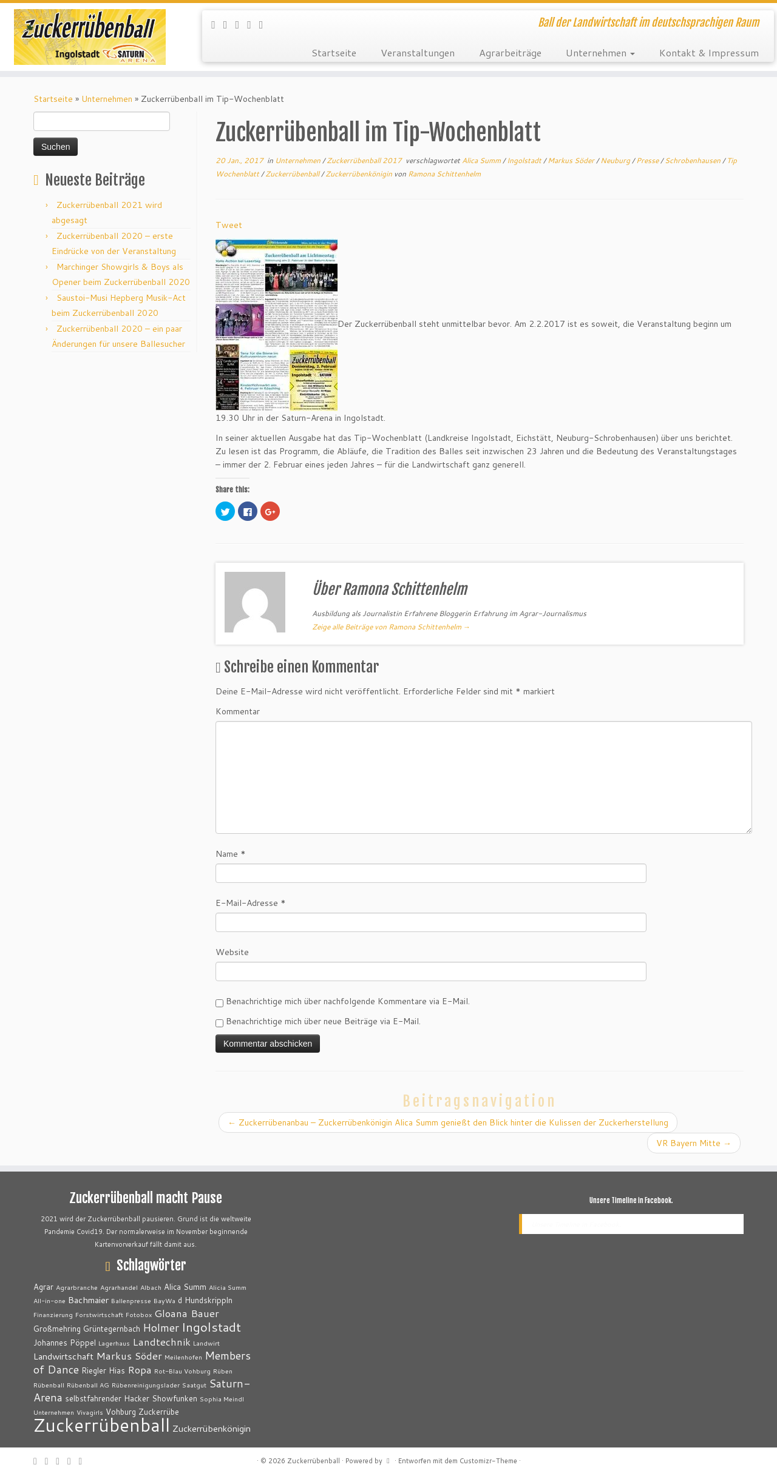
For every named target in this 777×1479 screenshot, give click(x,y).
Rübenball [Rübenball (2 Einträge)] (48, 1384)
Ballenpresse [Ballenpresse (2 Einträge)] (131, 1300)
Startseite (333, 52)
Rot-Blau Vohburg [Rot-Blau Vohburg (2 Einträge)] (182, 1370)
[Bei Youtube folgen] (265, 24)
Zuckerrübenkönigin (359, 174)
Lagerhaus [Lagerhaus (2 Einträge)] (114, 1342)
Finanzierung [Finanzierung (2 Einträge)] (53, 1314)
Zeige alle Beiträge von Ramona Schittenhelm (391, 627)
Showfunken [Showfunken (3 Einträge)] (174, 1398)
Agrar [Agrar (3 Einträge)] (43, 1286)
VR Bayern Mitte (693, 1143)
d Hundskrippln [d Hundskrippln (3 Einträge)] (205, 1300)
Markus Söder (572, 160)
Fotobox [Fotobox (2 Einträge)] (139, 1314)
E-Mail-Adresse (250, 903)
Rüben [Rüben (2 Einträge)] (222, 1370)
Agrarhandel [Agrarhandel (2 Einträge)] (119, 1287)
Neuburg (616, 160)
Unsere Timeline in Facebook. (631, 1200)
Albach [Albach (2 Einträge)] (150, 1287)
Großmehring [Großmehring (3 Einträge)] (57, 1328)
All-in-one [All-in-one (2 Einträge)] (49, 1300)
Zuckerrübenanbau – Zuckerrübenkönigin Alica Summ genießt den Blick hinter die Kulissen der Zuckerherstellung (448, 1122)
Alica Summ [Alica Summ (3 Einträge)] (185, 1286)
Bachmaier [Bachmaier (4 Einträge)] (88, 1299)
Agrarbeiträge (510, 52)
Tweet (228, 225)
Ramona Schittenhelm (444, 174)
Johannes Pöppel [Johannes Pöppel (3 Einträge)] (64, 1342)
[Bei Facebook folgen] (242, 24)
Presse (648, 160)
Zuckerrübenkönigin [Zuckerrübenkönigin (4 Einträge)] (211, 1428)
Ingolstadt (525, 160)
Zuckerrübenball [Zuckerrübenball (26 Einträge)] (101, 1424)
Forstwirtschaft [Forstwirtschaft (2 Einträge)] (99, 1314)
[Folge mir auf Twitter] (229, 24)
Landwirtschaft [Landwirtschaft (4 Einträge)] (63, 1356)
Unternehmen (600, 52)
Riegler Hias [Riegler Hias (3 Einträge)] (103, 1370)
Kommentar (237, 711)
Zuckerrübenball (293, 174)
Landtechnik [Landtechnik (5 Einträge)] (161, 1342)
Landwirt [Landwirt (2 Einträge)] (206, 1342)
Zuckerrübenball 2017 (365, 160)
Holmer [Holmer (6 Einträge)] (161, 1327)
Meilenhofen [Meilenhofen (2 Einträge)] (183, 1356)
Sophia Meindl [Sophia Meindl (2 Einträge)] (222, 1398)
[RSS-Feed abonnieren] (217, 24)
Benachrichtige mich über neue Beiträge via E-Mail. (323, 1021)
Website (232, 952)
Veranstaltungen (418, 52)
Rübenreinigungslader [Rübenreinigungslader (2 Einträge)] (146, 1384)
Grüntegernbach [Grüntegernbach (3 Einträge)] (111, 1328)
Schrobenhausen (693, 160)
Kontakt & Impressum (709, 52)
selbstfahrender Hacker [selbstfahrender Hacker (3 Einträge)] (107, 1398)
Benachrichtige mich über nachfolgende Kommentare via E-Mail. (348, 1001)
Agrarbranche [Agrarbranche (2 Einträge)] (77, 1287)
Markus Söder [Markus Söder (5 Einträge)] (129, 1356)
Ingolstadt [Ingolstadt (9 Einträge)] (211, 1327)
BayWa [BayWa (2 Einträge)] (164, 1300)
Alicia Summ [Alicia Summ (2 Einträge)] (227, 1287)
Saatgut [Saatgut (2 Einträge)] (194, 1384)
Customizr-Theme (488, 1461)
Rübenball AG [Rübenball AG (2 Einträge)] (88, 1384)
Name (230, 854)
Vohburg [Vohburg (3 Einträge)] (121, 1411)
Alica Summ (482, 160)
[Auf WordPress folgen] (253, 24)
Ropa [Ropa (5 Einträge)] (139, 1370)
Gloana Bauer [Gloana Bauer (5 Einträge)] (186, 1313)
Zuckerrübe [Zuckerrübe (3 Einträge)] (158, 1411)
